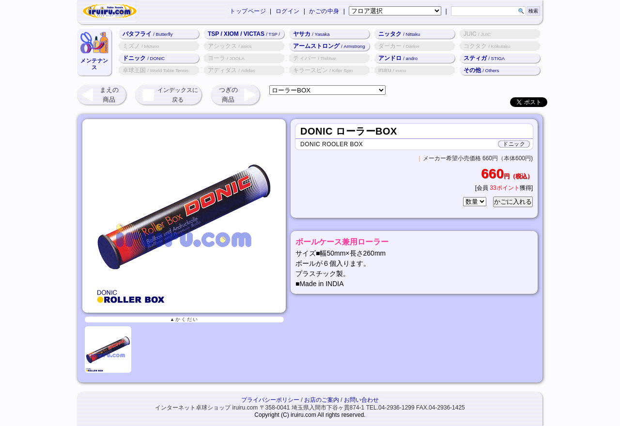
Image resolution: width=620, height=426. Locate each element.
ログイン (288, 11)
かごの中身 (324, 11)
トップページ (248, 11)
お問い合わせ (361, 399)
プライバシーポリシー (270, 399)
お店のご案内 (321, 399)
